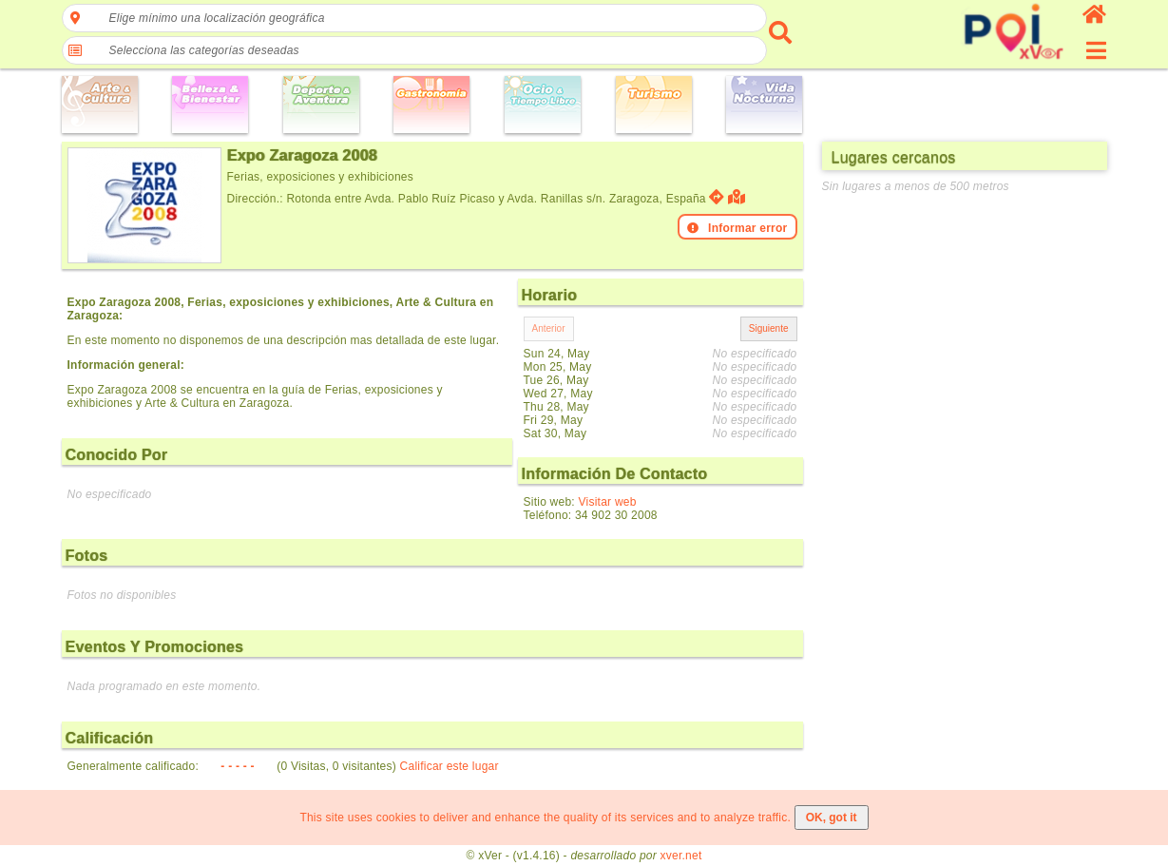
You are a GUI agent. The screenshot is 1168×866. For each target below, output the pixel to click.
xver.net (681, 855)
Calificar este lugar (449, 766)
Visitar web (608, 502)
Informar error (737, 228)
